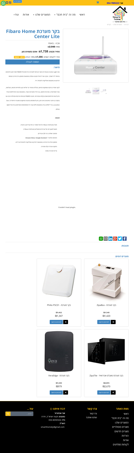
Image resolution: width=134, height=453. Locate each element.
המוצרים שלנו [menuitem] (41, 14)
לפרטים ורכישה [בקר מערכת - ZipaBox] (106, 316)
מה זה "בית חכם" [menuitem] (65, 14)
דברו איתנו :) (57, 397)
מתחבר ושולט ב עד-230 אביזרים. (47, 133)
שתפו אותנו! (91, 405)
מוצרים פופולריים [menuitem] (120, 415)
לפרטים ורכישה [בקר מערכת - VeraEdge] (106, 381)
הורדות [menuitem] (125, 424)
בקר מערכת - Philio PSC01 (67, 299)
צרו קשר (92, 397)
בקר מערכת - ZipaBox (109, 299)
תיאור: (56, 67)
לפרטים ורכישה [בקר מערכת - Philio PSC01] (64, 316)
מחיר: (54, 47)
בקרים (109, 24)
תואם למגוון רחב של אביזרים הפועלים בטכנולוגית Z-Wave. (40, 129)
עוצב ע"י (67, 452)
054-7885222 (113, 3)
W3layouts (64, 452)
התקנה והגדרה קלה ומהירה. (49, 146)
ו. (35, 138)
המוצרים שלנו (117, 24)
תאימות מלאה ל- (52, 138)
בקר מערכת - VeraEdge (109, 363)
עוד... (30, 397)
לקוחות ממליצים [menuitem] (121, 432)
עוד (16, 14)
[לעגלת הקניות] (98, 3)
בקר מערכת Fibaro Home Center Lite (33, 34)
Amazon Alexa (30, 138)
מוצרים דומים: (122, 256)
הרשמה (17, 57)
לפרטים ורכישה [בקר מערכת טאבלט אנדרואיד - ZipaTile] (22, 316)
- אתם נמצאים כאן (30, 51)
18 (32, 57)
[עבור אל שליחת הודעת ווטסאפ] (3, 3)
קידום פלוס (63, 449)
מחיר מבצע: (54, 51)
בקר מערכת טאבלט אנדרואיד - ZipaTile (24, 300)
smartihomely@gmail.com (53, 415)
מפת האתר (122, 397)
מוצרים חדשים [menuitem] (121, 419)
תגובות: (125, 245)
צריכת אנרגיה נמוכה (51, 151)
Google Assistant (41, 138)
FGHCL (51, 43)
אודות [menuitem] (26, 14)
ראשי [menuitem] (82, 14)
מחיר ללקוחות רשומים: (47, 57)
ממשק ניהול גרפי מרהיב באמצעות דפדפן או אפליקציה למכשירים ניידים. (36, 142)
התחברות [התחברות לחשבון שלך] (17, 1)
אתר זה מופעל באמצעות (67, 449)
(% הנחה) (30, 57)
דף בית (126, 24)
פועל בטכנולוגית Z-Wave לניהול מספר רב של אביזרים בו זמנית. (38, 125)
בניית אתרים (56, 449)
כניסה (22, 57)
